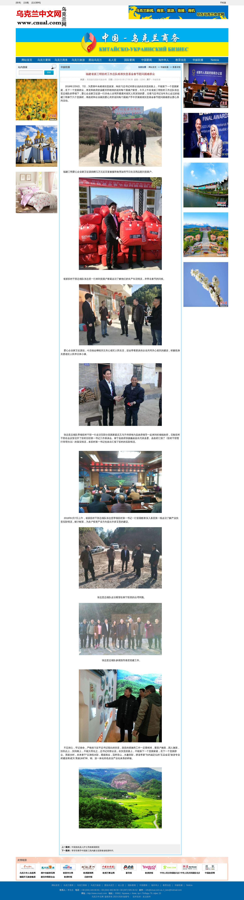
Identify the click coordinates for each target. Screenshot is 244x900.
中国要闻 (146, 60)
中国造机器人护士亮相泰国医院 (85, 847)
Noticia (215, 60)
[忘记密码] (36, 2)
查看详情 (176, 67)
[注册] (26, 2)
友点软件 (147, 897)
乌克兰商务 (61, 60)
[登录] (18, 2)
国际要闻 (129, 60)
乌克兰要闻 (44, 60)
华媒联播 (198, 60)
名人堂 (112, 60)
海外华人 (163, 60)
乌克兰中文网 (98, 897)
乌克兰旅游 (78, 60)
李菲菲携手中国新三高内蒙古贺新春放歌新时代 (92, 850)
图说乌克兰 (95, 60)
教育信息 (180, 60)
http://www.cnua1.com (97, 893)
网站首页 (27, 60)
